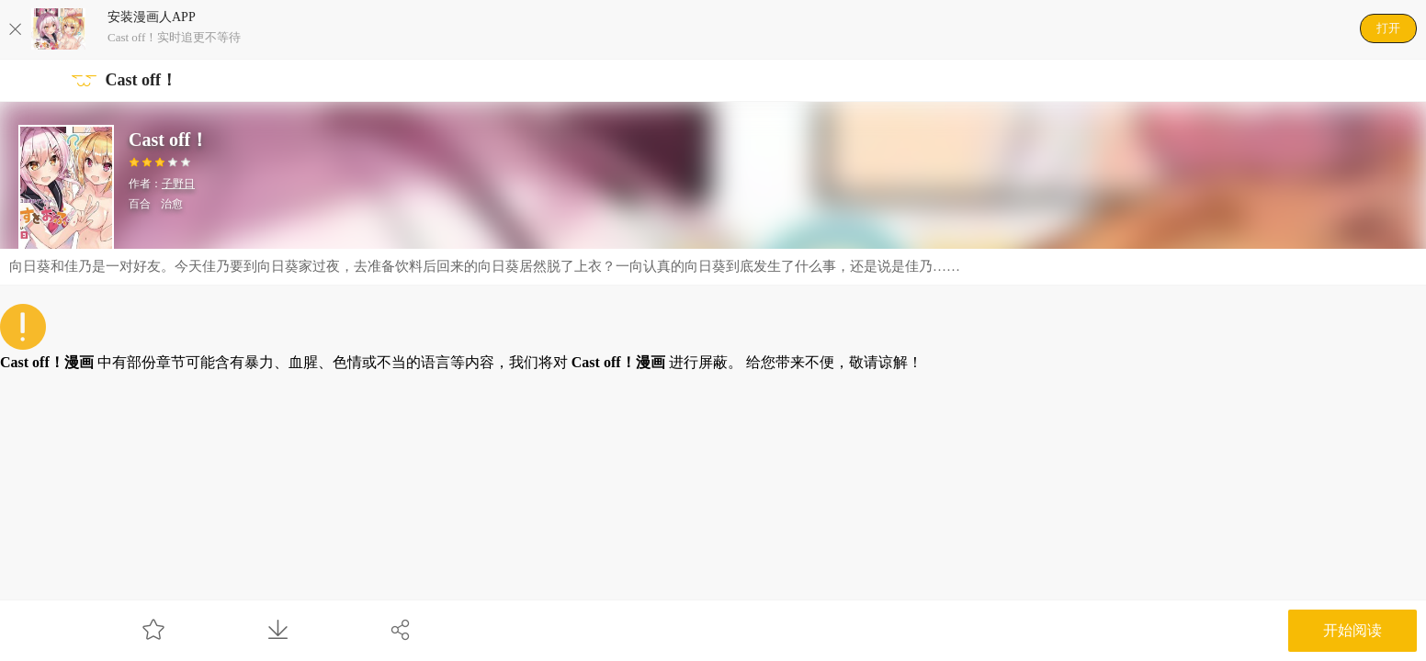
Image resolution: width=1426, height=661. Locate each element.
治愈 (172, 203)
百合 (140, 203)
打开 (1388, 28)
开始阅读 (1352, 630)
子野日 (178, 183)
